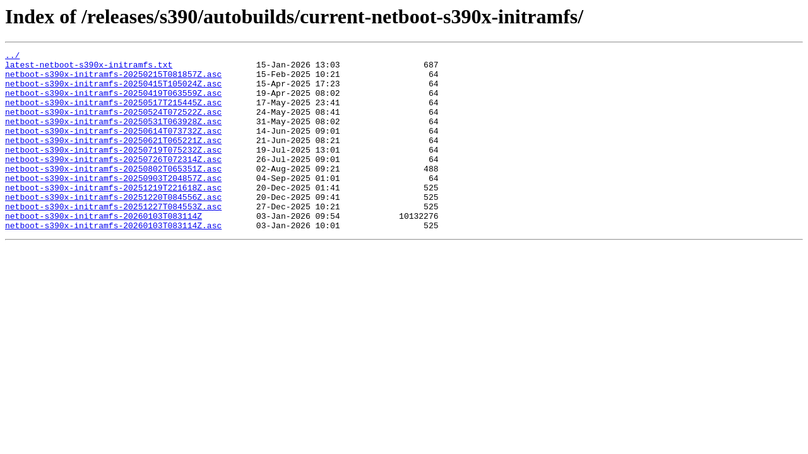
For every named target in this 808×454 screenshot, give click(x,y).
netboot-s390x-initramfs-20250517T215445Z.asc (113, 113)
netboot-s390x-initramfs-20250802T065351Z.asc (113, 193)
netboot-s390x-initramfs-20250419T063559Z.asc (113, 102)
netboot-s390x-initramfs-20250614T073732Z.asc (113, 147)
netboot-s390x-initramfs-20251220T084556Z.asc (113, 227)
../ (12, 56)
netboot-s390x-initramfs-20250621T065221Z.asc (113, 159)
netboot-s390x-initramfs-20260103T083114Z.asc (113, 261)
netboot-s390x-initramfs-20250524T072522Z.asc (113, 125)
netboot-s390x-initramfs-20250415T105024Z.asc (113, 90)
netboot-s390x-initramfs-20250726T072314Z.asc (113, 181)
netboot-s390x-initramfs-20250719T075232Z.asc (113, 170)
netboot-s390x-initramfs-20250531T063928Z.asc (113, 136)
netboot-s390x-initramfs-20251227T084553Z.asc (113, 238)
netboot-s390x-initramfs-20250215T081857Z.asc (113, 79)
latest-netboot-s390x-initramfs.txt (88, 68)
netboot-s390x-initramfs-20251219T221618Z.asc (113, 215)
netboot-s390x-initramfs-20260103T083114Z (103, 249)
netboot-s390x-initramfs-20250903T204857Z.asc (113, 204)
